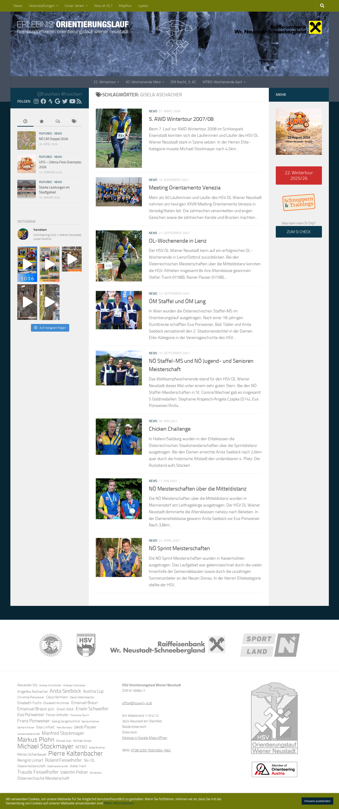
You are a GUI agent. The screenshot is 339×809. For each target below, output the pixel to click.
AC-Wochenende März (143, 82)
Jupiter (143, 5)
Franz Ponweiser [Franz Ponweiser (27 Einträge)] (33, 721)
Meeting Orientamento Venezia (185, 187)
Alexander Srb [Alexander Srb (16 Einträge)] (27, 685)
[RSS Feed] (79, 101)
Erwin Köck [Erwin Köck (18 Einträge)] (65, 709)
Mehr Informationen (119, 803)
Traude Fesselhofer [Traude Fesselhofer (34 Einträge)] (37, 772)
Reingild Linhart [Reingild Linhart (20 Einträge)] (30, 760)
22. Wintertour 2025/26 (299, 175)
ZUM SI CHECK (299, 231)
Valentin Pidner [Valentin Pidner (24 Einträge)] (74, 772)
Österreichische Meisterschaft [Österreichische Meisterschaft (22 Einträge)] (43, 778)
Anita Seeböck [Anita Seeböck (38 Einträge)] (65, 691)
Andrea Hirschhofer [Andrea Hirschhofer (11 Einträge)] (50, 685)
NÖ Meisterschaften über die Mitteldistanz (197, 488)
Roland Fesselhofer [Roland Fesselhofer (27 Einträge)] (63, 760)
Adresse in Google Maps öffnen (144, 738)
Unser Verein (74, 5)
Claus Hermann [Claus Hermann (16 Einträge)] (57, 697)
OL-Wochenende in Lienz (178, 241)
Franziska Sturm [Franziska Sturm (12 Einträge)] (79, 715)
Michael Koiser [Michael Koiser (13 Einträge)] (82, 740)
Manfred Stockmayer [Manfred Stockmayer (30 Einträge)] (63, 733)
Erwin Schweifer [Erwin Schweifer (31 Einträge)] (92, 708)
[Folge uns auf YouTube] (72, 101)
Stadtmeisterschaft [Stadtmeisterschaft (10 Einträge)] (57, 766)
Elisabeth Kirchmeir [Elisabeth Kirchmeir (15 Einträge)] (56, 703)
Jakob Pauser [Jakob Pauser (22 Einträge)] (85, 727)
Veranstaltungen (42, 5)
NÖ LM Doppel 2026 (53, 139)
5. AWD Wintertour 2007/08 (181, 119)
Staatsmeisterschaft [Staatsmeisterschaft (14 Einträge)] (31, 766)
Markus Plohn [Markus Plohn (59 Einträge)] (35, 739)
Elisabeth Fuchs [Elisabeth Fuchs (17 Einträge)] (29, 703)
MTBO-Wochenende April (222, 82)
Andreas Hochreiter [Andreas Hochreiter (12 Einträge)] (74, 685)
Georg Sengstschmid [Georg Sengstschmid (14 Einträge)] (66, 721)
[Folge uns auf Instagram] (36, 101)
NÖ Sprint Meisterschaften (179, 548)
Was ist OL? (103, 5)
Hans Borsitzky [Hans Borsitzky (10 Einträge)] (64, 727)
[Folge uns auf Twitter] (65, 101)
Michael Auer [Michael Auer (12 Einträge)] (63, 740)
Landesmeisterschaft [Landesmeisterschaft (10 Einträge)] (28, 734)
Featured (45, 133)
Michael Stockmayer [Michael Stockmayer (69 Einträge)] (45, 746)
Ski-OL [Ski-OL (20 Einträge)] (89, 760)
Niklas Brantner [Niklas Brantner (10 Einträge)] (97, 747)
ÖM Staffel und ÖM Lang (177, 301)
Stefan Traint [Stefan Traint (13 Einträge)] (78, 766)
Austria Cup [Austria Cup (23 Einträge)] (93, 691)
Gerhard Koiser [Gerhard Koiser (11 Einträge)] (25, 727)
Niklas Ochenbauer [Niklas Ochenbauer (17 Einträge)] (31, 754)
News (18, 5)
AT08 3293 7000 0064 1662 (151, 750)
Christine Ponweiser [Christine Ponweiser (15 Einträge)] (30, 697)
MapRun (125, 5)
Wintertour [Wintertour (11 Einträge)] (96, 772)
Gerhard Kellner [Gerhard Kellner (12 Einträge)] (90, 721)
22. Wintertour (104, 82)
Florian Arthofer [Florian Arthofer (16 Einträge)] (57, 715)
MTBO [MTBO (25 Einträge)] (81, 747)
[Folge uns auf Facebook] (43, 101)
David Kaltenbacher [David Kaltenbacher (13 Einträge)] (82, 697)
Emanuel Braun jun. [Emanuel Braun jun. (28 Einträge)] (36, 708)
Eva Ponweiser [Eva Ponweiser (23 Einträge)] (30, 714)
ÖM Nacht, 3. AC (183, 82)
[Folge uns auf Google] (57, 101)
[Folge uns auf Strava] (50, 101)
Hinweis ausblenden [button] (317, 801)
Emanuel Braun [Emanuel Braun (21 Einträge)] (84, 702)
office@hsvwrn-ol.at (137, 703)
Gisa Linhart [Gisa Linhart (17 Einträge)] (45, 727)
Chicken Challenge (170, 429)
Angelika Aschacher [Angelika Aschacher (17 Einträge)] (32, 691)
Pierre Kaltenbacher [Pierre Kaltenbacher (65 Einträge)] (75, 753)
